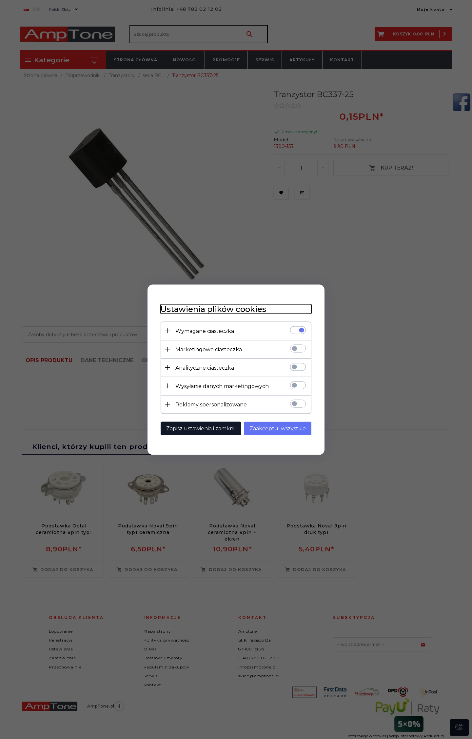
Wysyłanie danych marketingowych (222, 386)
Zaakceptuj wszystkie (277, 428)
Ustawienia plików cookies (213, 309)
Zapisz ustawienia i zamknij (201, 428)
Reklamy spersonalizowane (211, 404)
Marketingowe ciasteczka (208, 349)
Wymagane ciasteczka (204, 331)
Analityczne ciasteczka (204, 367)
